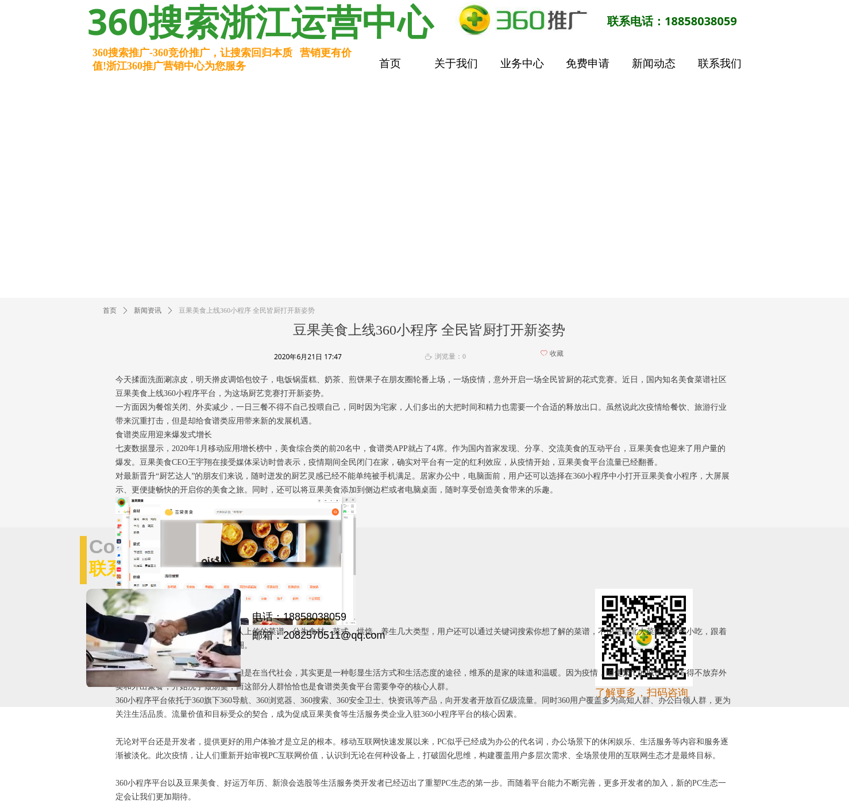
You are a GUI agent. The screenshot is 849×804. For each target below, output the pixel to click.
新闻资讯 (147, 310)
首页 (110, 310)
